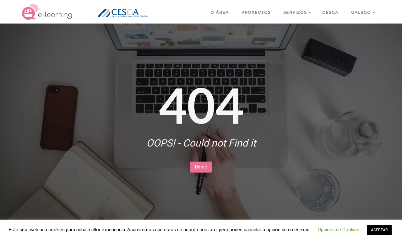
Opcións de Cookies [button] (338, 229)
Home (201, 166)
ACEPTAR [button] (379, 229)
